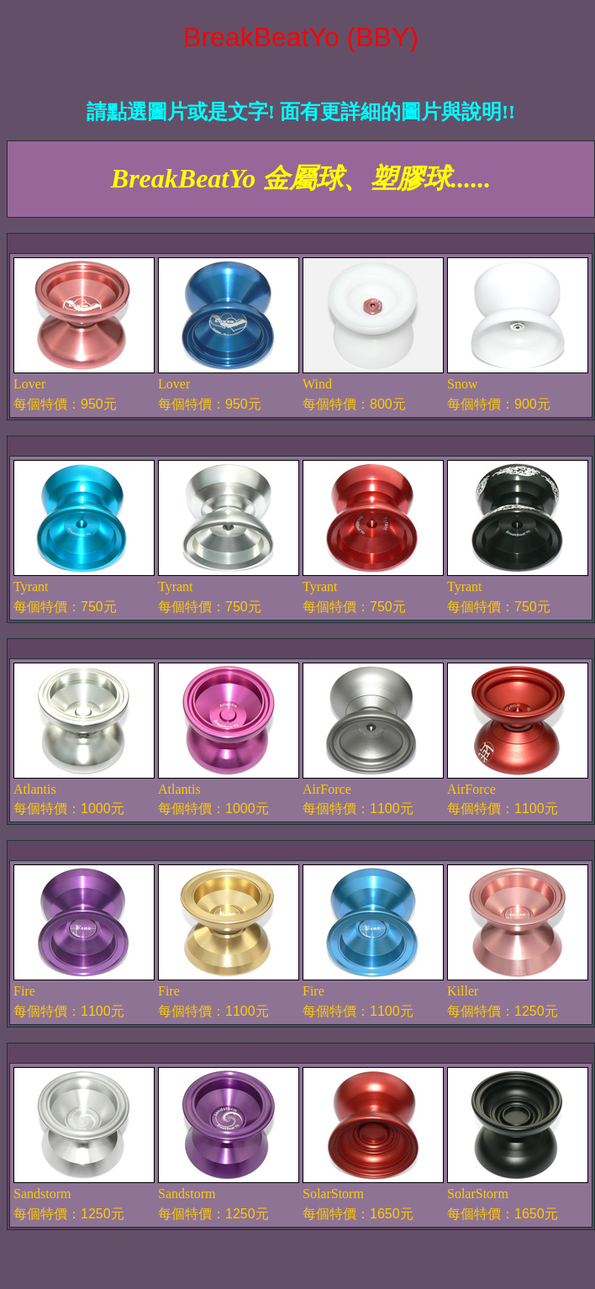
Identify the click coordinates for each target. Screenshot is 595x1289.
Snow (462, 384)
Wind (317, 384)
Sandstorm (42, 1193)
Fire (24, 991)
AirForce (327, 789)
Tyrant (31, 586)
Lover (29, 384)
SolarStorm (333, 1193)
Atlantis (34, 789)
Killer (462, 991)
